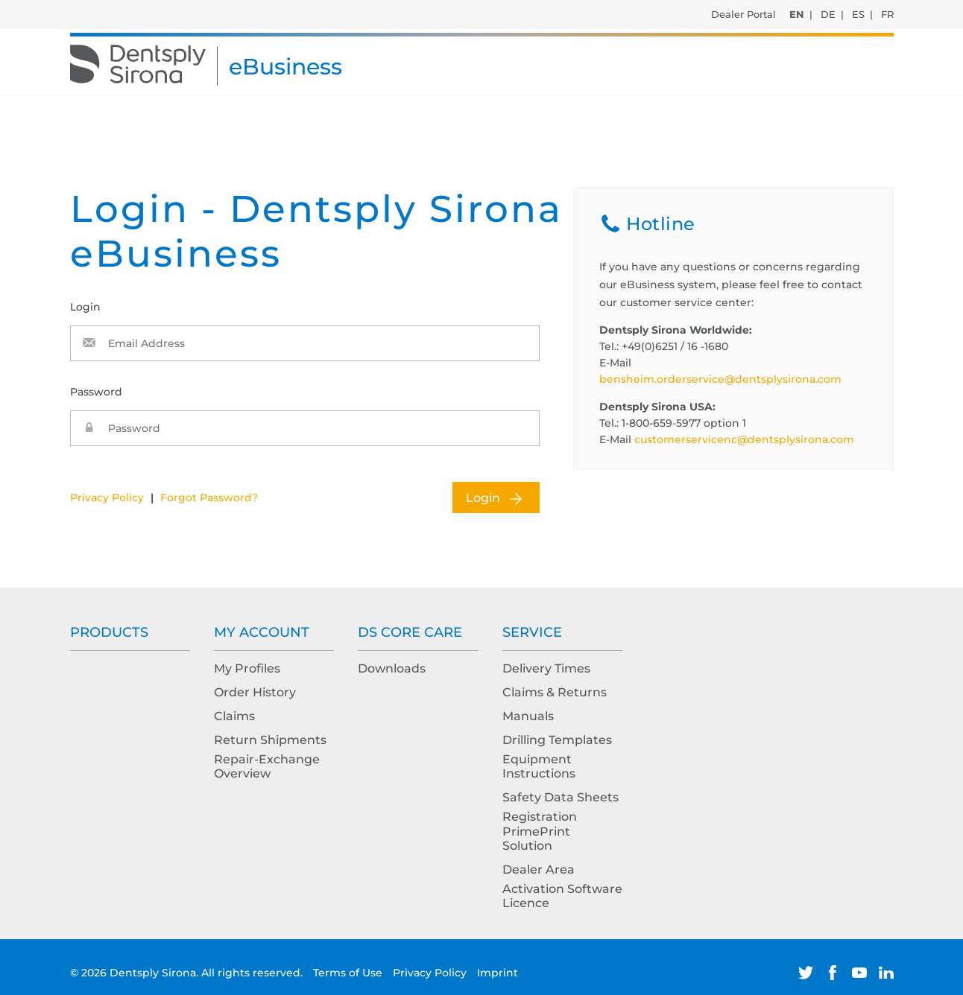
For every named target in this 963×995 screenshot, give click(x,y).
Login (483, 498)
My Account (261, 632)
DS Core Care (410, 632)
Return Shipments (270, 740)
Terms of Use (349, 972)
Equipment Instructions (538, 766)
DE (828, 14)
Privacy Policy (107, 497)
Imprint (497, 972)
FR (887, 14)
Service (532, 632)
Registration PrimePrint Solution (539, 831)
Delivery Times (546, 668)
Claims (234, 716)
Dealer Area (538, 869)
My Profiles (247, 668)
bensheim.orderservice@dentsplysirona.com (720, 379)
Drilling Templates (557, 740)
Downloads (392, 668)
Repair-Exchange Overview (267, 766)
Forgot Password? (209, 497)
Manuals (528, 716)
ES (858, 14)
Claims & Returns (554, 692)
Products (109, 632)
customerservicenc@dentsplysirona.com (744, 439)
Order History (255, 692)
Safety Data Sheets (560, 797)
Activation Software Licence (562, 896)
